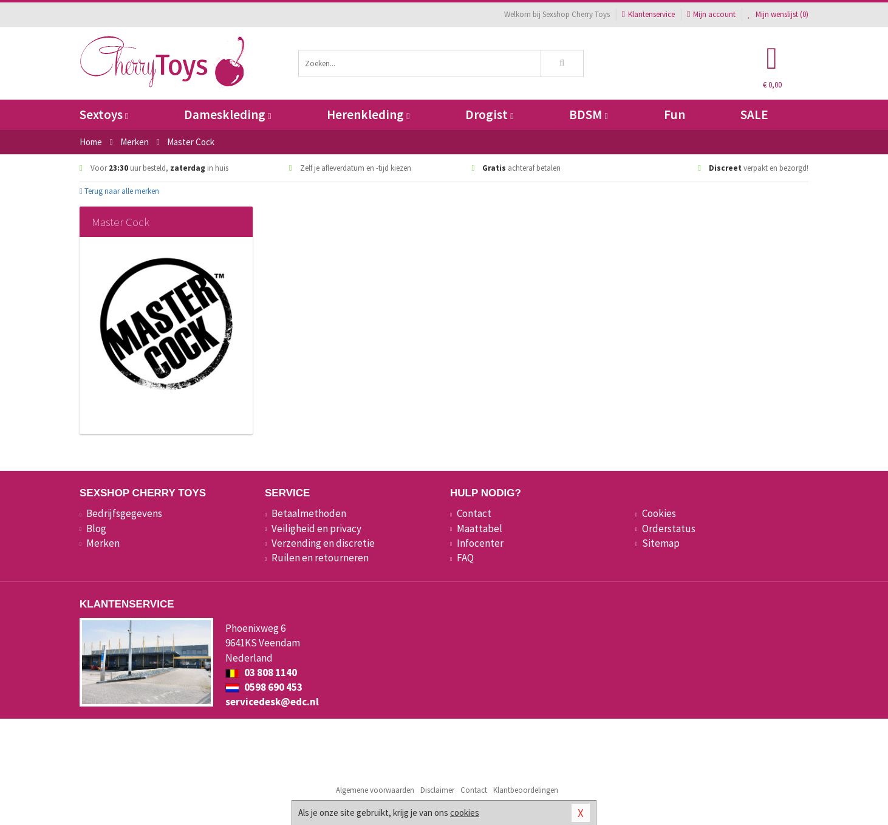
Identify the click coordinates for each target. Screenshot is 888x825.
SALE (754, 114)
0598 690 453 (263, 687)
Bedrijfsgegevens (124, 513)
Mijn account (711, 14)
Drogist (489, 114)
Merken (103, 543)
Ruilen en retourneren (320, 557)
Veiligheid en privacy (316, 528)
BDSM (588, 114)
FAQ (465, 557)
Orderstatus (668, 528)
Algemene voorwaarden (375, 790)
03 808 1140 (261, 672)
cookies (464, 812)
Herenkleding (368, 114)
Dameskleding (227, 114)
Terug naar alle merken (119, 191)
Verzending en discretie (323, 543)
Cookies (659, 513)
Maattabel (479, 528)
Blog (96, 528)
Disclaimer (437, 790)
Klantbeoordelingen (525, 790)
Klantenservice (648, 14)
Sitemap (661, 543)
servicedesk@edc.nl (272, 701)
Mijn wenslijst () (778, 14)
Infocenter (480, 543)
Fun (674, 114)
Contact (474, 513)
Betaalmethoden (309, 513)
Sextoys (104, 114)
